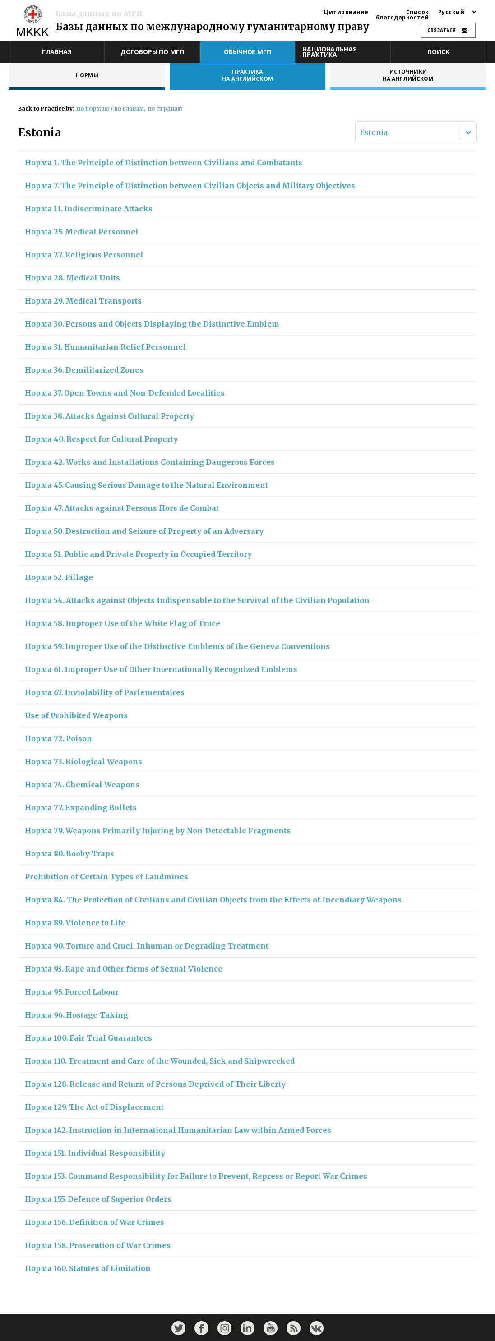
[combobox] (361, 132)
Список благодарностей (402, 14)
